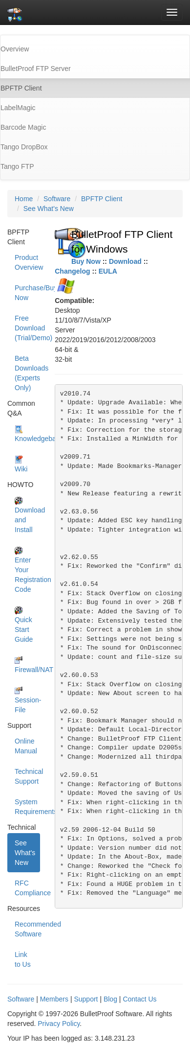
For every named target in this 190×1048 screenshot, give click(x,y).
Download (125, 261)
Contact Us (139, 999)
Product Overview (27, 262)
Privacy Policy (59, 1023)
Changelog (72, 271)
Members (54, 999)
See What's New (48, 208)
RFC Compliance (27, 888)
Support (86, 999)
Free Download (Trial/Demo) (27, 328)
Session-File (27, 700)
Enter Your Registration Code (27, 570)
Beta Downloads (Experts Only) (27, 373)
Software (56, 199)
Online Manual (26, 746)
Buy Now (86, 261)
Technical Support (27, 776)
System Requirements (27, 806)
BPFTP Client (102, 199)
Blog (110, 999)
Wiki (21, 464)
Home (24, 199)
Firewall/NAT (27, 665)
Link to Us (23, 959)
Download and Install (27, 515)
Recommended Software (27, 929)
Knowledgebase (27, 433)
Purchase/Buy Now (27, 293)
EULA (108, 271)
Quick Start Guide (24, 624)
